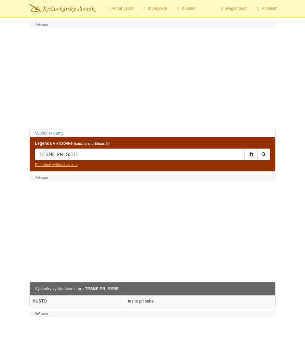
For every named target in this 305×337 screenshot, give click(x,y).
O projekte (154, 8)
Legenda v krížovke (72, 143)
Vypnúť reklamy (49, 133)
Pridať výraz (119, 8)
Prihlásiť (266, 8)
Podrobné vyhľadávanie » (56, 165)
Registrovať (233, 8)
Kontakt (185, 8)
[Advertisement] (152, 78)
